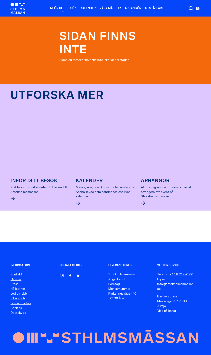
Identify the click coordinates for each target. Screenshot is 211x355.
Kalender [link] (89, 151)
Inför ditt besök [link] (33, 124)
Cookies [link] (16, 304)
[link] (17, 8)
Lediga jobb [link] (18, 290)
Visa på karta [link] (166, 307)
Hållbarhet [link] (17, 285)
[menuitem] (198, 8)
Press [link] (14, 281)
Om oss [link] (15, 276)
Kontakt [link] (16, 271)
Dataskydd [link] (18, 309)
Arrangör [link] (155, 124)
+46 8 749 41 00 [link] (181, 271)
